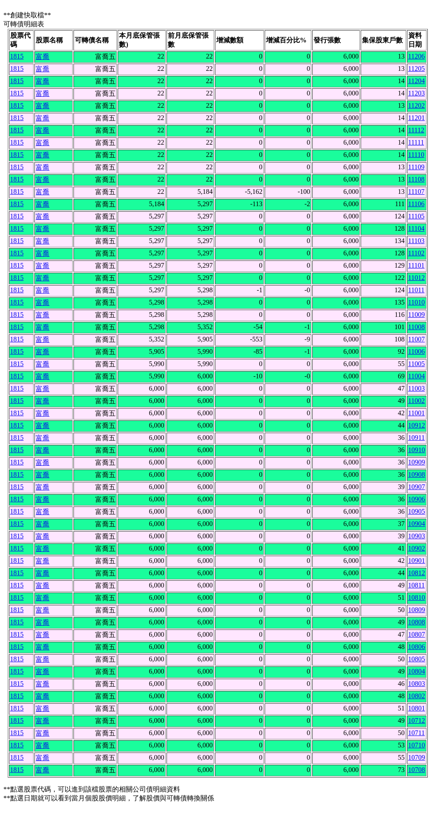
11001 (416, 413)
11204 (416, 80)
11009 (416, 314)
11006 (416, 351)
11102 (416, 253)
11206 (416, 56)
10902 (416, 548)
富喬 (42, 56)
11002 (416, 400)
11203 (416, 93)
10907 (416, 486)
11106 (416, 203)
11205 (416, 68)
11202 (416, 105)
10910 (416, 449)
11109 (416, 167)
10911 (416, 437)
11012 (416, 277)
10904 (416, 523)
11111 (416, 142)
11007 (416, 339)
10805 (416, 659)
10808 (416, 622)
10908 (416, 474)
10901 (416, 560)
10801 (416, 708)
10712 (416, 720)
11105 (416, 216)
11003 (416, 388)
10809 (416, 609)
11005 (416, 363)
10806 (416, 646)
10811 (416, 585)
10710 (416, 745)
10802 (416, 695)
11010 (416, 302)
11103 (416, 240)
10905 (416, 511)
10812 (416, 572)
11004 (416, 376)
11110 (416, 154)
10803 (416, 683)
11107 (416, 191)
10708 (416, 769)
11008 (416, 326)
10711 (416, 732)
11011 (416, 290)
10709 (416, 757)
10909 (416, 462)
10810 (416, 597)
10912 (416, 425)
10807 (416, 634)
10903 (416, 536)
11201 (416, 117)
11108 (416, 179)
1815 (17, 56)
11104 (416, 228)
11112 (416, 130)
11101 (416, 265)
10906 (416, 499)
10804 (416, 671)
